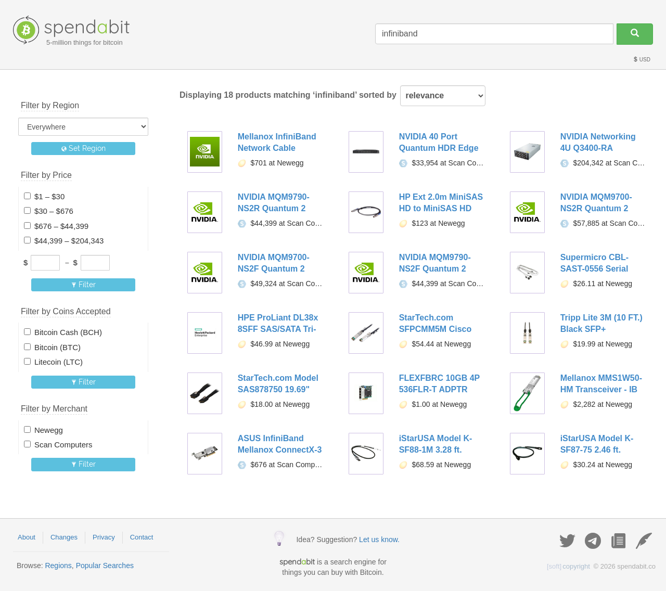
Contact (141, 537)
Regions (58, 565)
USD (641, 59)
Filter (83, 284)
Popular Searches (105, 565)
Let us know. (379, 539)
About (26, 537)
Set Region (83, 148)
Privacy (104, 537)
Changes (64, 537)
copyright (568, 566)
